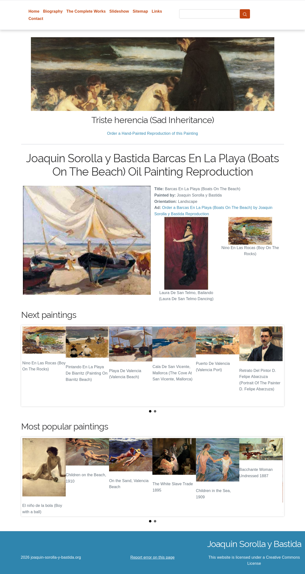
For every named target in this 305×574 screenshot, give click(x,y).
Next (276, 366)
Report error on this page (152, 557)
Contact (35, 19)
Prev (29, 366)
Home (33, 11)
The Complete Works (86, 11)
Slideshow (119, 11)
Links (157, 11)
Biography (53, 11)
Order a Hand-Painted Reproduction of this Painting (152, 133)
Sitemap (140, 11)
